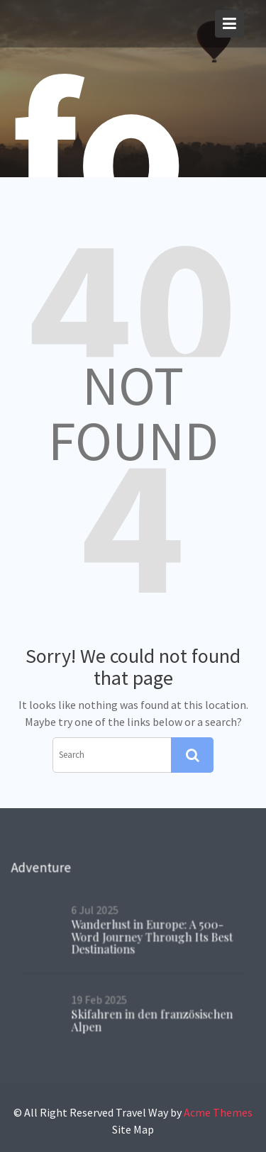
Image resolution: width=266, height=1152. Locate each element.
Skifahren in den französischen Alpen (152, 1019)
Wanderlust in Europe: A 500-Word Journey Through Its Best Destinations (152, 936)
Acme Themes (218, 1112)
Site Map (133, 1129)
